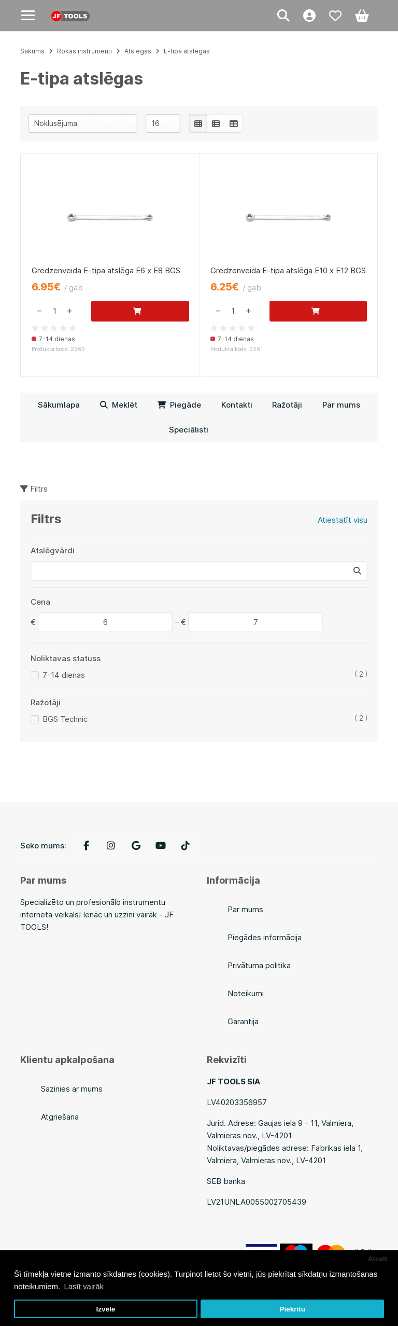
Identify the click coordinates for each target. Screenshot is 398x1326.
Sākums (32, 51)
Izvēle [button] (105, 1309)
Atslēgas (137, 51)
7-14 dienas (63, 675)
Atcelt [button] (378, 1259)
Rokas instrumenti (84, 51)
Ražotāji (287, 405)
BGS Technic (65, 719)
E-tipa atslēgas (187, 51)
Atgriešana (60, 1117)
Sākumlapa (59, 405)
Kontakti (236, 405)
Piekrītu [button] (292, 1309)
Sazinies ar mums (72, 1089)
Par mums (341, 405)
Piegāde (179, 405)
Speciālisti (188, 430)
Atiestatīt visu (342, 520)
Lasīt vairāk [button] (84, 1286)
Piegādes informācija (265, 937)
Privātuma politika (259, 965)
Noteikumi (246, 993)
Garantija (243, 1021)
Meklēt (118, 405)
